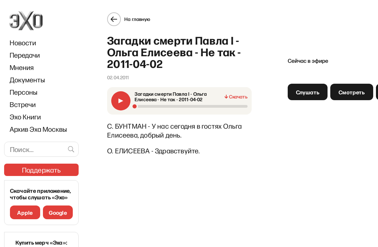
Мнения (22, 67)
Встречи (23, 104)
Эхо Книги (25, 116)
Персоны (23, 91)
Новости (23, 42)
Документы (27, 79)
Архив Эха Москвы (38, 129)
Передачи (25, 54)
